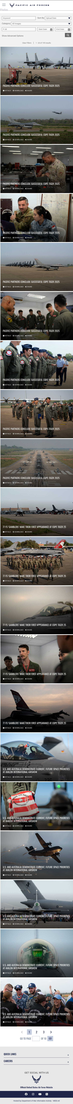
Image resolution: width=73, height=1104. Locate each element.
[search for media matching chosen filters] (68, 35)
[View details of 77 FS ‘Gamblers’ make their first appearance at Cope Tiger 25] (36, 512)
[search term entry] (19, 18)
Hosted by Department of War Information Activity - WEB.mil (36, 1101)
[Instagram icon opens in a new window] (33, 1094)
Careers (8, 1061)
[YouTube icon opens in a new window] (40, 1094)
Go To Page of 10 (33, 1039)
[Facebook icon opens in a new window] (26, 1094)
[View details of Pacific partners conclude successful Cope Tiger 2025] (36, 71)
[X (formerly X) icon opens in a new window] (47, 1094)
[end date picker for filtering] (63, 29)
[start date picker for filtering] (45, 29)
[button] (4, 5)
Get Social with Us (36, 1072)
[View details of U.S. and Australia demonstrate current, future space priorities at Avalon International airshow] (36, 757)
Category (6, 23)
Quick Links (10, 1054)
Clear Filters (26, 43)
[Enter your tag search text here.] (19, 29)
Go (50, 1038)
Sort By (40, 18)
